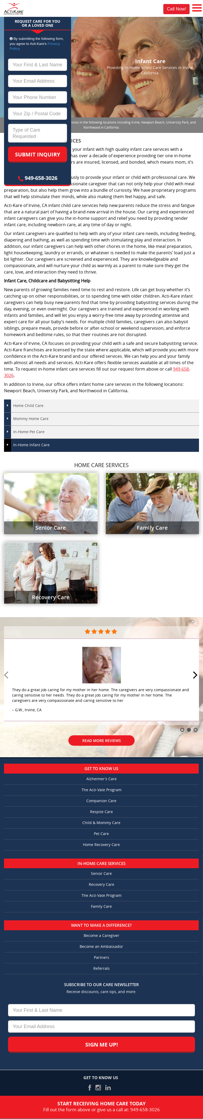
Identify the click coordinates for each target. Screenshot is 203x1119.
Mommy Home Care (31, 419)
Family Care (101, 906)
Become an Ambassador (101, 946)
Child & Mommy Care (101, 823)
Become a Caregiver (101, 935)
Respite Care (101, 812)
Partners (101, 957)
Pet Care (101, 834)
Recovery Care (101, 884)
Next (196, 675)
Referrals (101, 968)
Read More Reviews (101, 740)
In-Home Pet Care (29, 432)
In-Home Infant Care (31, 445)
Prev (7, 675)
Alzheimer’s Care (101, 779)
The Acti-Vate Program (101, 790)
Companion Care (101, 801)
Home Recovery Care (101, 845)
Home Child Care (28, 405)
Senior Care (101, 873)
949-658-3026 (37, 178)
